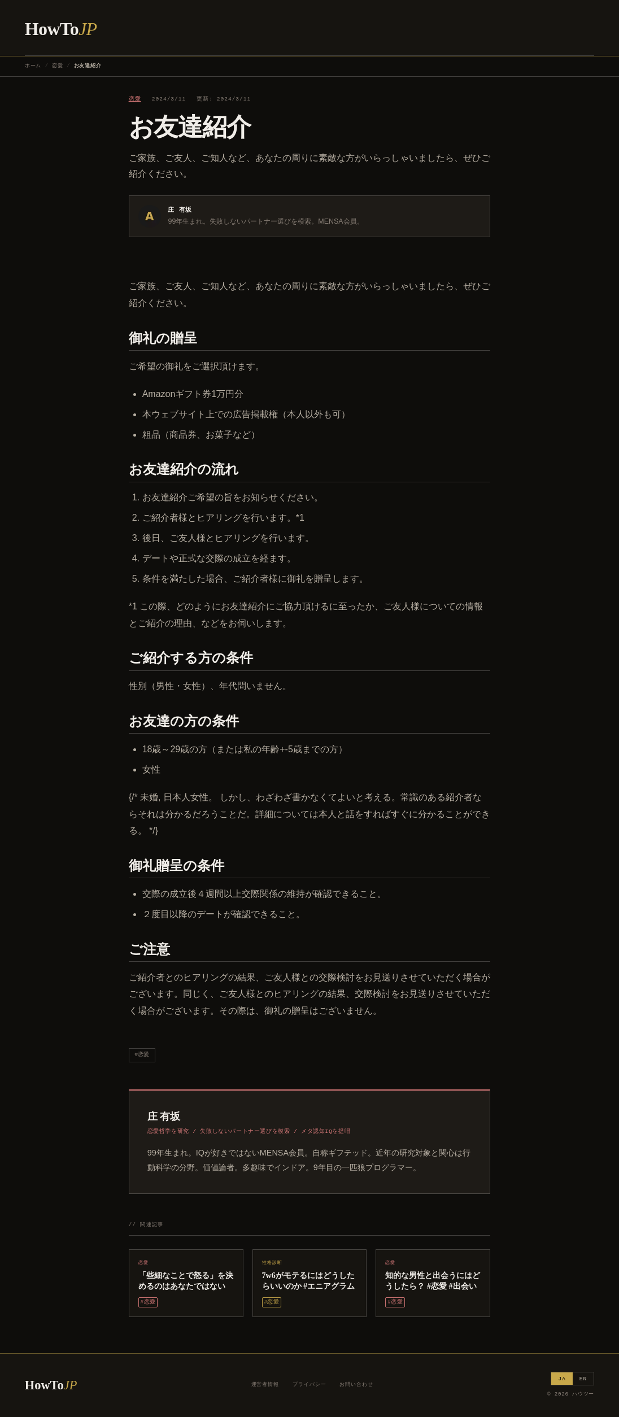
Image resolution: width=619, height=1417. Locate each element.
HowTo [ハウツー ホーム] (61, 29)
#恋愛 (141, 1055)
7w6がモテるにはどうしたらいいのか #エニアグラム (308, 1280)
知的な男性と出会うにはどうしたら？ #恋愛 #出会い (432, 1280)
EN (583, 1379)
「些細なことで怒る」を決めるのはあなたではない (185, 1280)
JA (561, 1379)
